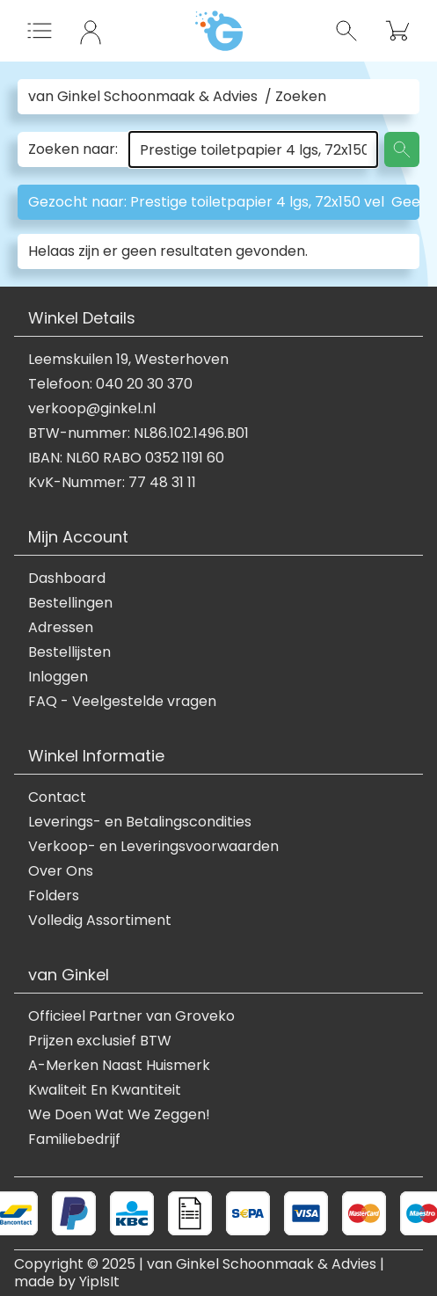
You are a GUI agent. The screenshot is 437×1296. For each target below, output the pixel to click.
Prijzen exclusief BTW (99, 1041)
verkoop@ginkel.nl (92, 409)
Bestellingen (70, 603)
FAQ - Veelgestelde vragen (122, 701)
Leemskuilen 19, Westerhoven (128, 359)
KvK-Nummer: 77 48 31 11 (112, 482)
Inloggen (58, 677)
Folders (53, 896)
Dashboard (67, 578)
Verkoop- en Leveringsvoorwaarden (153, 847)
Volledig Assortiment (99, 920)
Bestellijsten (69, 652)
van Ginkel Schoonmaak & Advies (143, 97)
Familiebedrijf (74, 1139)
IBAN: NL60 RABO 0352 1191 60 (126, 458)
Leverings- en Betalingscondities (139, 822)
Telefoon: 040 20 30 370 (110, 384)
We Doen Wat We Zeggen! (119, 1115)
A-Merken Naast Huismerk (119, 1065)
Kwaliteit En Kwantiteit (104, 1090)
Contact (57, 797)
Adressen (60, 628)
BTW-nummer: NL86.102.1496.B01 (138, 433)
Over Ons (60, 871)
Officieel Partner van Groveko (131, 1016)
